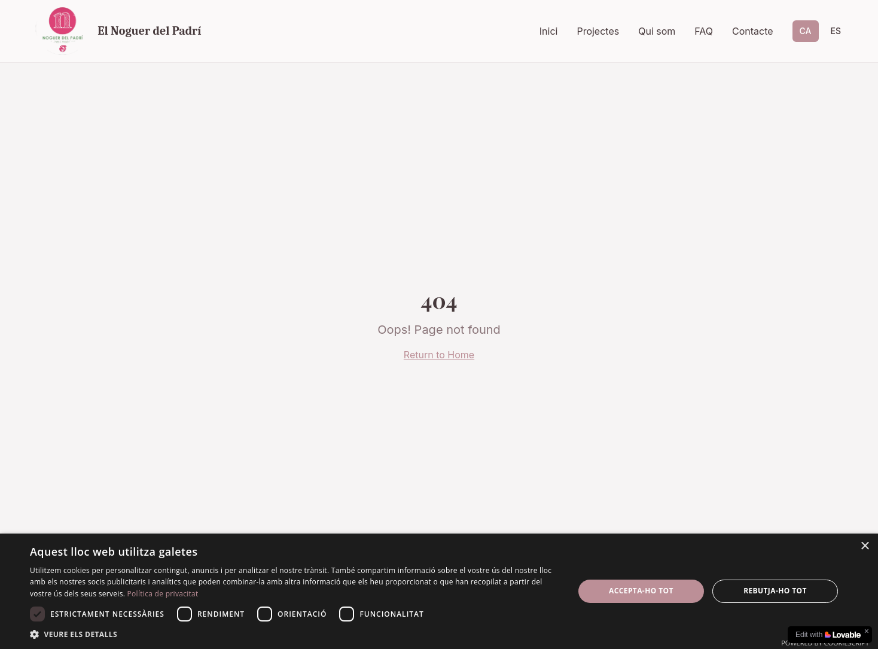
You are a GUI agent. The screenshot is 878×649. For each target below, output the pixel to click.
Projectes (598, 31)
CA (806, 31)
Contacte (752, 31)
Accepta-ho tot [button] (641, 591)
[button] (294, 634)
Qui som (656, 31)
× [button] (864, 546)
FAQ (703, 31)
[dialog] (439, 591)
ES (836, 31)
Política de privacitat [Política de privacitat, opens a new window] (163, 594)
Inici (548, 31)
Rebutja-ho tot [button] (775, 591)
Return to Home (439, 355)
